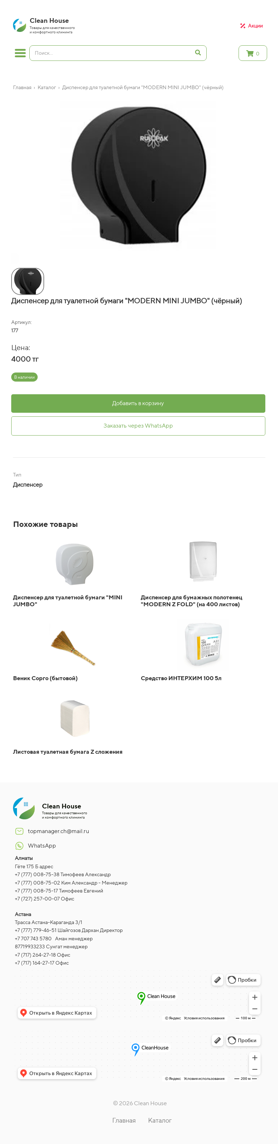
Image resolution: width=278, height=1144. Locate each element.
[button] (13, 259)
